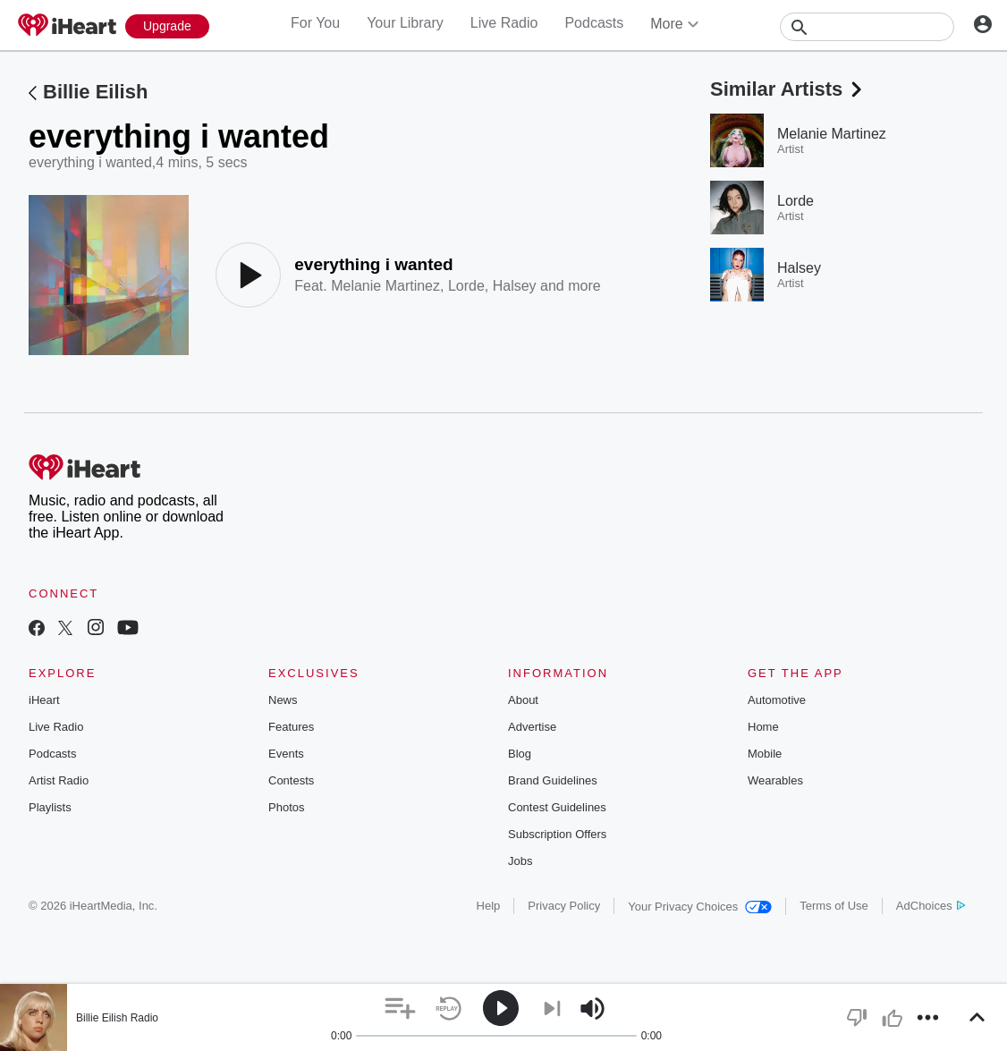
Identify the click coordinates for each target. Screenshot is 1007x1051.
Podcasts (593, 22)
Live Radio (504, 22)
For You (315, 22)
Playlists (50, 807)
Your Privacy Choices (700, 906)
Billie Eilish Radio (117, 1018)
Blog (519, 753)
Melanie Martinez (385, 285)
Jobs (520, 861)
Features (291, 726)
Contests (291, 780)
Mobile (765, 753)
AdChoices (930, 905)
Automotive (777, 700)
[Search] (867, 27)
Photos (286, 807)
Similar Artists (788, 89)
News (283, 700)
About (523, 700)
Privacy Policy (564, 905)
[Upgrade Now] (167, 26)
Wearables (775, 780)
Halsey (515, 285)
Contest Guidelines (557, 807)
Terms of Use (834, 905)
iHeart (44, 700)
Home (763, 726)
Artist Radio (59, 780)
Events (286, 753)
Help (489, 905)
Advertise (532, 726)
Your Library (405, 22)
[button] (400, 1008)
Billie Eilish (95, 92)
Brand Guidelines (552, 780)
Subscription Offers (557, 834)
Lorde (466, 285)
